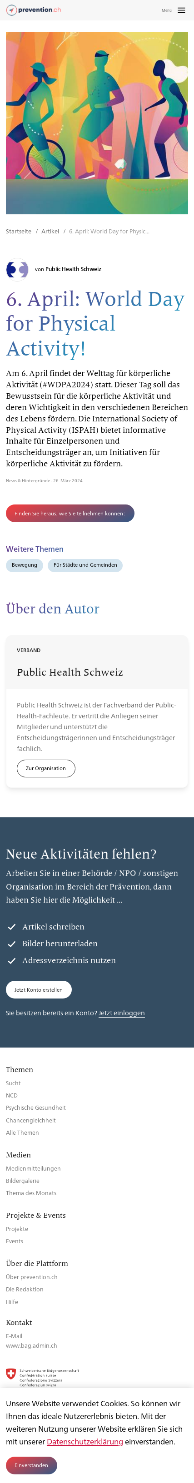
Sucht (13, 1083)
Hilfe (12, 1301)
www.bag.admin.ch (31, 1345)
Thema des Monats (31, 1192)
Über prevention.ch (32, 1276)
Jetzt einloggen (122, 1012)
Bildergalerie (23, 1180)
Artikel (50, 231)
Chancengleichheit (31, 1120)
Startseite (19, 231)
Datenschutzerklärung (85, 1441)
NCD (12, 1095)
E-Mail (14, 1336)
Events (14, 1241)
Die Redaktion (25, 1289)
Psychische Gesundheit (36, 1107)
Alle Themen (22, 1132)
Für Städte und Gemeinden (85, 564)
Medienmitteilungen (33, 1168)
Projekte (17, 1228)
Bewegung (24, 564)
